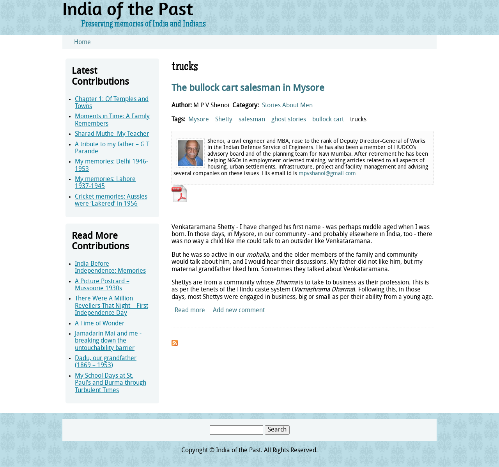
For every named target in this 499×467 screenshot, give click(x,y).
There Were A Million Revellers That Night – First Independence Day (111, 306)
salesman (252, 120)
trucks (358, 120)
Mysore (198, 120)
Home (82, 42)
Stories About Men (287, 106)
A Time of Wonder (99, 324)
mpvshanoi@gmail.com (327, 174)
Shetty (223, 120)
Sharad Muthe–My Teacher (112, 134)
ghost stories (288, 120)
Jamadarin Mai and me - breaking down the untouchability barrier (108, 341)
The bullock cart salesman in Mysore (248, 88)
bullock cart (328, 120)
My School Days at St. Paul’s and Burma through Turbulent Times (110, 383)
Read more (190, 310)
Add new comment (239, 310)
